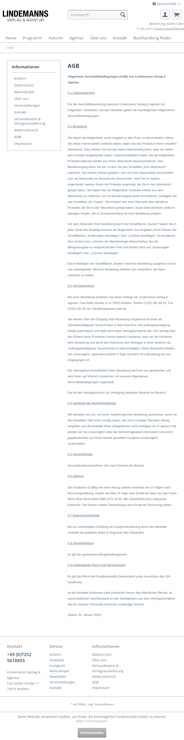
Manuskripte (24, 92)
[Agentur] (76, 38)
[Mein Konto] (165, 14)
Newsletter (57, 676)
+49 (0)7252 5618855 (19, 657)
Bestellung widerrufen (166, 23)
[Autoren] (55, 38)
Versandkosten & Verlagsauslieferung (29, 121)
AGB (17, 137)
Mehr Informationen (92, 721)
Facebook (56, 660)
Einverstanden (92, 732)
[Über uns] (98, 38)
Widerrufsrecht (26, 130)
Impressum (23, 143)
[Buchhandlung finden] (152, 38)
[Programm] (32, 38)
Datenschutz (24, 85)
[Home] (11, 38)
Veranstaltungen (27, 105)
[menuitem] (98, 14)
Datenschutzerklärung (169, 29)
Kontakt (20, 112)
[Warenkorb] (176, 14)
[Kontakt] (120, 38)
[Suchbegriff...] (98, 14)
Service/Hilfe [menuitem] (165, 4)
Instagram (57, 665)
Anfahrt (20, 78)
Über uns (21, 98)
